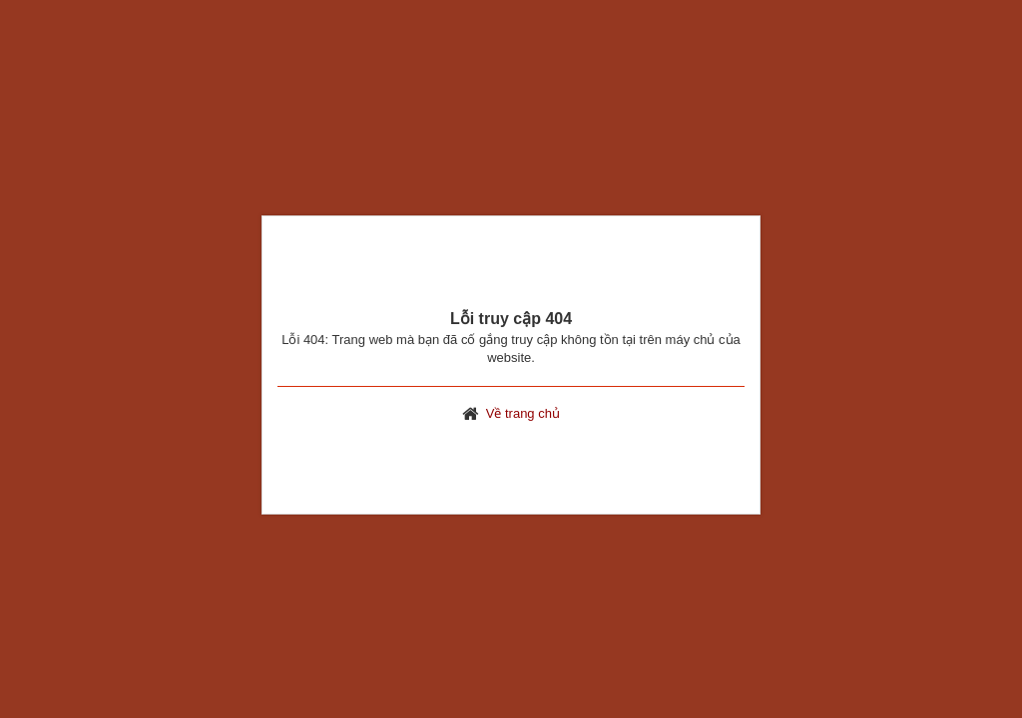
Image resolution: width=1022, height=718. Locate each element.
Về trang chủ (523, 413)
